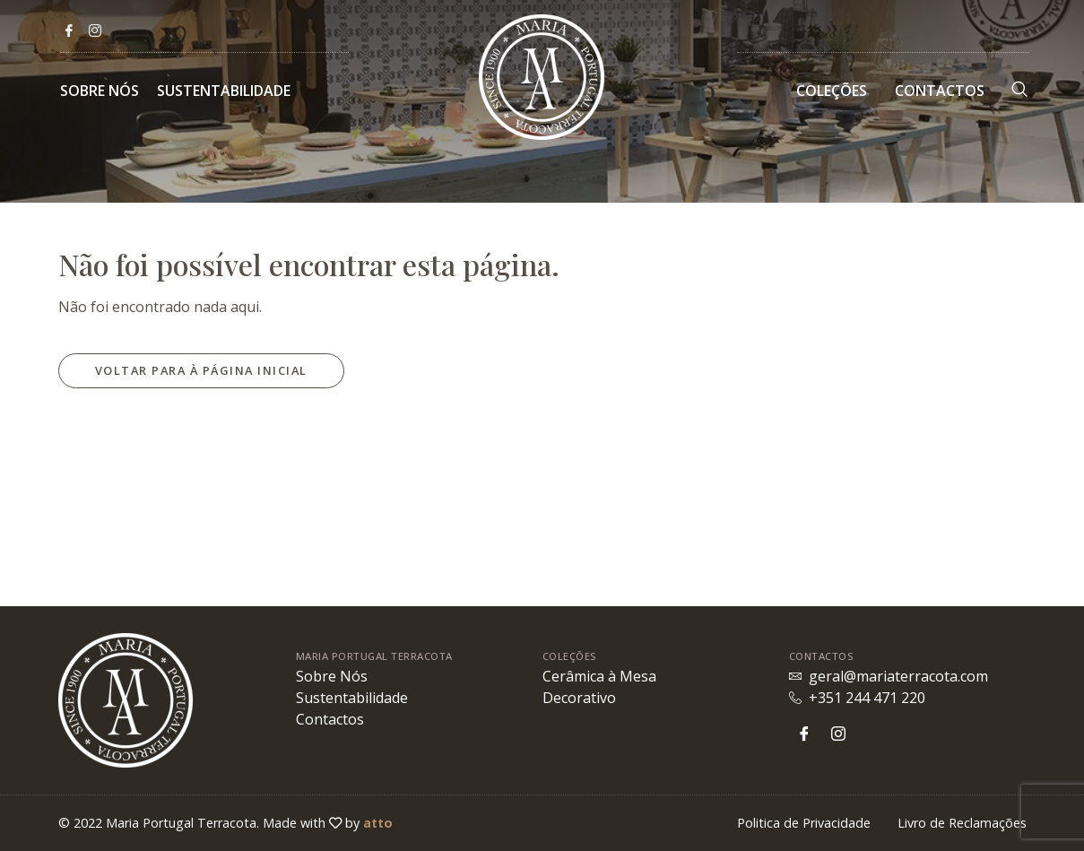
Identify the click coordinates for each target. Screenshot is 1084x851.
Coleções (831, 90)
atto (378, 822)
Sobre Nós (99, 90)
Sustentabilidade (224, 90)
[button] (201, 370)
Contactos (939, 90)
